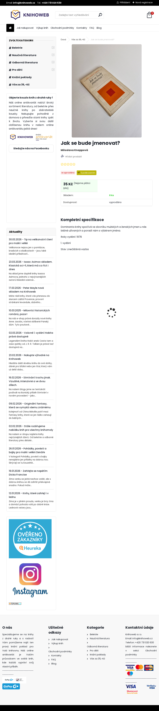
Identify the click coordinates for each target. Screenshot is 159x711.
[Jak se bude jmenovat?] (107, 90)
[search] (100, 15)
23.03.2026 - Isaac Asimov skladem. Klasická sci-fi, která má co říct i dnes (30, 265)
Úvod (63, 39)
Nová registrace (144, 2)
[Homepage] (10, 28)
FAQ (92, 28)
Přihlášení (125, 2)
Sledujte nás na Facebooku (31, 148)
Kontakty (82, 28)
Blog (99, 28)
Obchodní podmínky (62, 28)
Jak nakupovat (25, 28)
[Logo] (27, 15)
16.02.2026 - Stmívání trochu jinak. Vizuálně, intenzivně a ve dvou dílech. (29, 381)
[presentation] (62, 307)
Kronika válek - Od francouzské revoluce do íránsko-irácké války (130, 327)
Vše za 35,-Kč (78, 39)
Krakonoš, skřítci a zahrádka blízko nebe (80, 327)
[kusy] (70, 343)
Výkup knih (42, 28)
